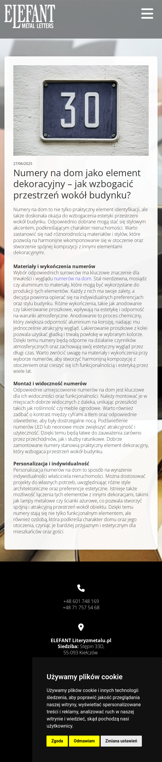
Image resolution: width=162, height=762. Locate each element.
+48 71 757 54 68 (81, 607)
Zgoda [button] (57, 741)
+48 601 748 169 (81, 601)
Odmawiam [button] (84, 741)
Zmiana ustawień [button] (121, 741)
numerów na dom (72, 278)
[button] (144, 13)
